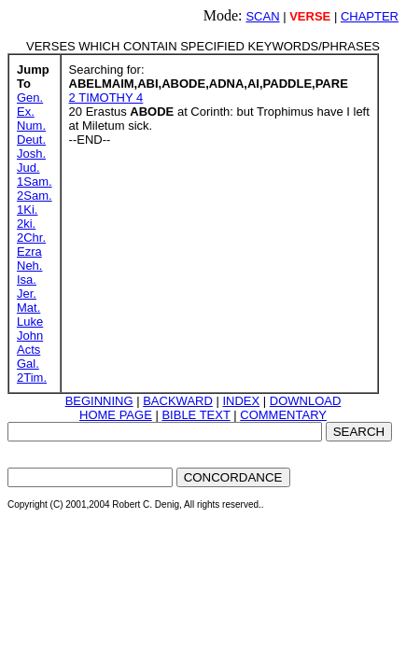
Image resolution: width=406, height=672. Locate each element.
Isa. (26, 280)
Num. (31, 126)
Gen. (30, 98)
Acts (28, 350)
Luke (30, 322)
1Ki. (27, 210)
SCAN (262, 16)
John (30, 336)
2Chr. (31, 238)
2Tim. (32, 378)
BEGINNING (99, 401)
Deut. (31, 140)
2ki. (26, 224)
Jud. (28, 168)
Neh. (29, 266)
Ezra (29, 252)
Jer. (26, 294)
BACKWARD (178, 401)
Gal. (28, 364)
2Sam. (34, 196)
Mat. (28, 308)
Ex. (26, 112)
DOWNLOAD (306, 401)
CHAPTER (370, 16)
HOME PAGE (115, 415)
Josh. (31, 154)
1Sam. (34, 182)
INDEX (240, 401)
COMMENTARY (283, 415)
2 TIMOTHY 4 (106, 98)
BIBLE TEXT (195, 415)
